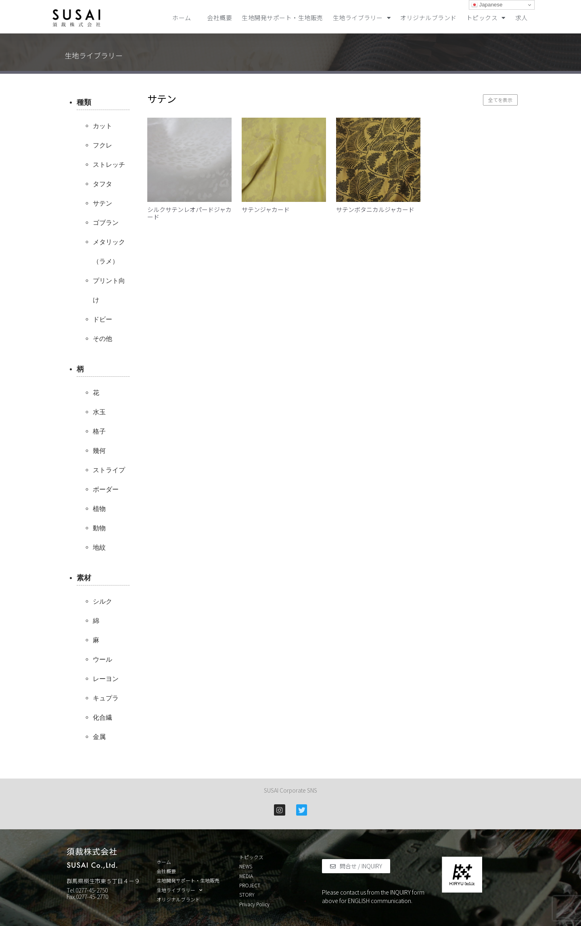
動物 (99, 528)
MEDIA (246, 876)
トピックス (486, 18)
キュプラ (106, 698)
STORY (247, 894)
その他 (102, 339)
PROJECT (249, 885)
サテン (102, 203)
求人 (521, 17)
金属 (99, 737)
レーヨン (106, 679)
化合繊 (102, 717)
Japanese (487, 5)
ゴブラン (106, 222)
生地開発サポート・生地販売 (282, 17)
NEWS (245, 866)
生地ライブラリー (362, 18)
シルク (102, 601)
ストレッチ (109, 164)
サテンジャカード (266, 209)
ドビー (102, 319)
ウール (102, 659)
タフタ (102, 184)
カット (102, 126)
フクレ (102, 145)
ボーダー (106, 489)
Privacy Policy (254, 904)
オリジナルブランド (428, 17)
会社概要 (219, 17)
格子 (99, 431)
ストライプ (109, 470)
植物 (99, 509)
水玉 (99, 412)
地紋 (99, 547)
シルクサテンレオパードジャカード (189, 213)
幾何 (99, 451)
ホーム (184, 17)
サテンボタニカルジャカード (375, 209)
